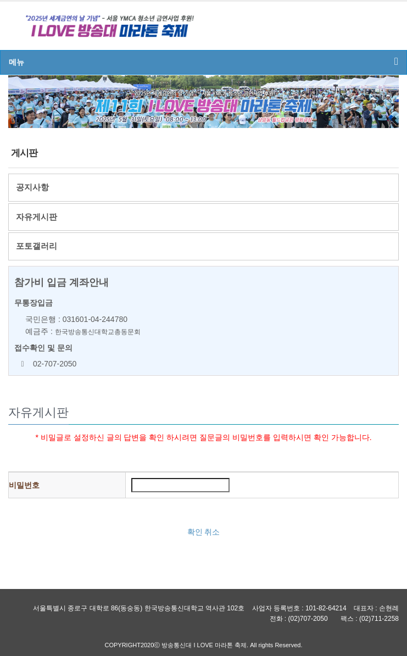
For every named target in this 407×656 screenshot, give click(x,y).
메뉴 (203, 61)
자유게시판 (36, 216)
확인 (195, 531)
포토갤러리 (36, 246)
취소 (212, 531)
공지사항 (32, 187)
